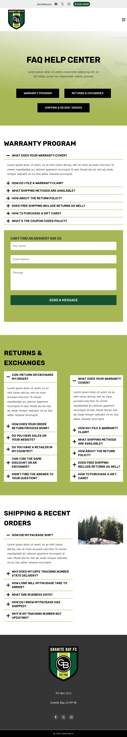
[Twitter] (63, 717)
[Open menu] (123, 20)
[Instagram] (69, 4)
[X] (62, 4)
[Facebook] (56, 4)
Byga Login (82, 4)
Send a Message (63, 300)
